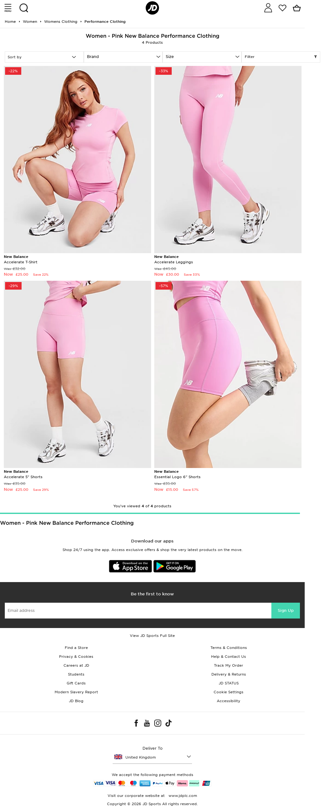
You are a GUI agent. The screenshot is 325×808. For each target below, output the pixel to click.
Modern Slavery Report (76, 692)
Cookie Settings (228, 692)
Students (76, 674)
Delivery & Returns (228, 674)
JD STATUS (229, 683)
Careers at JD (76, 665)
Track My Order (228, 665)
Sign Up (286, 610)
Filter (281, 57)
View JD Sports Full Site (152, 635)
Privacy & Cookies (76, 656)
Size (170, 56)
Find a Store (76, 647)
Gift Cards (76, 683)
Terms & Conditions (228, 647)
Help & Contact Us (228, 656)
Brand (93, 56)
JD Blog (76, 701)
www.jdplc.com (182, 795)
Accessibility (228, 701)
